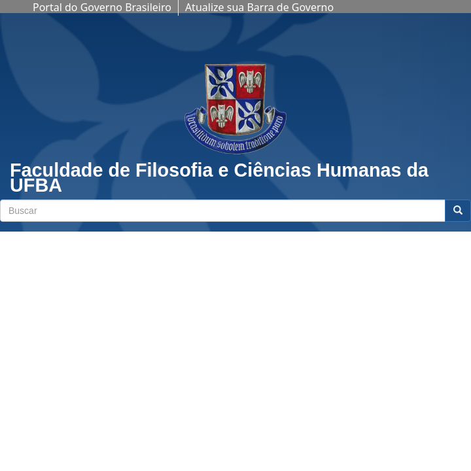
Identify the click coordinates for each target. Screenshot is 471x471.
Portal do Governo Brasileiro (102, 7)
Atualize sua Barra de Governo (259, 7)
